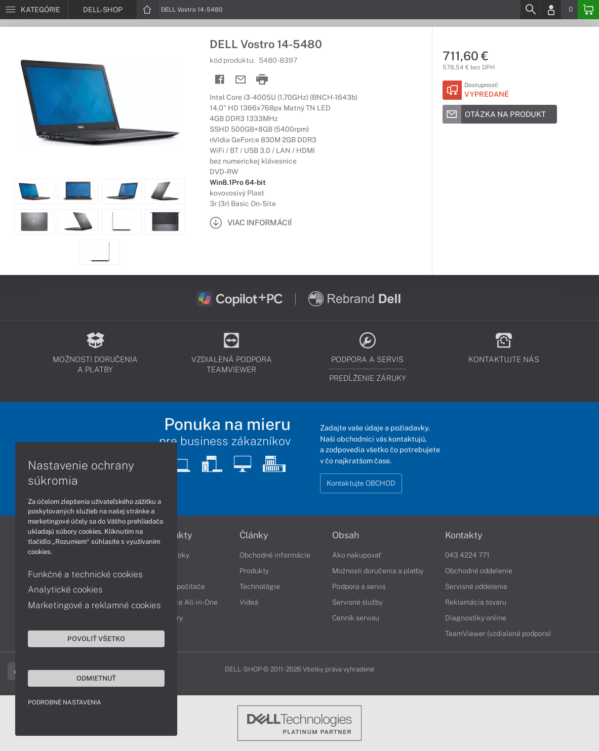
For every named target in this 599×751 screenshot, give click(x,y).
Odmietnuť (96, 678)
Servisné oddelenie (476, 586)
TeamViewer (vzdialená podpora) (498, 633)
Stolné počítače (179, 586)
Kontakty (464, 535)
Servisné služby (357, 602)
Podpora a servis (359, 586)
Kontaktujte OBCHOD (361, 483)
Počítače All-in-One (186, 602)
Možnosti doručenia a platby (377, 571)
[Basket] (588, 9)
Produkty (254, 571)
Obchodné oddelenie (478, 571)
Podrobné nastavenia (64, 702)
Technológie (259, 586)
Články (253, 535)
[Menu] (33, 9)
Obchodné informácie (274, 555)
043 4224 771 (467, 555)
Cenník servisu (355, 618)
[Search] (530, 9)
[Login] (551, 9)
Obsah (345, 535)
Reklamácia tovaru (475, 602)
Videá (248, 602)
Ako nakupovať (356, 555)
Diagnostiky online (475, 618)
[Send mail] (241, 80)
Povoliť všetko (96, 639)
